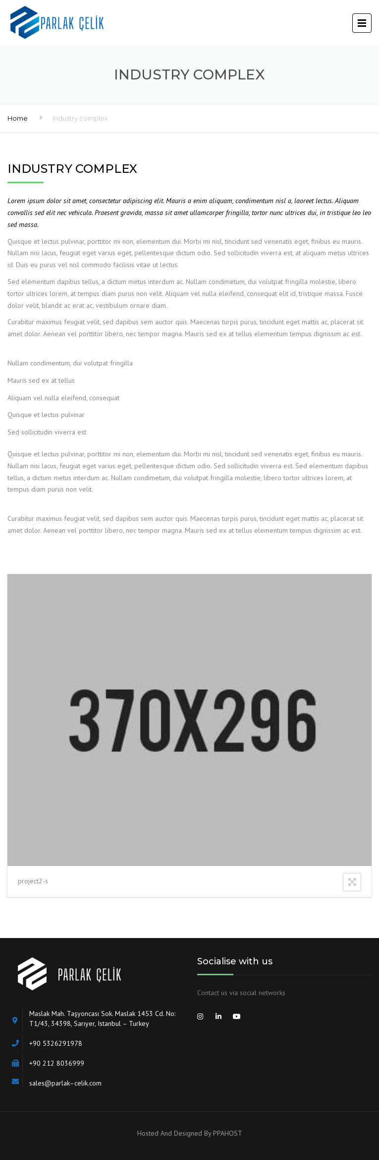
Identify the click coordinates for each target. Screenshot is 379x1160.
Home (17, 118)
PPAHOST (227, 1133)
